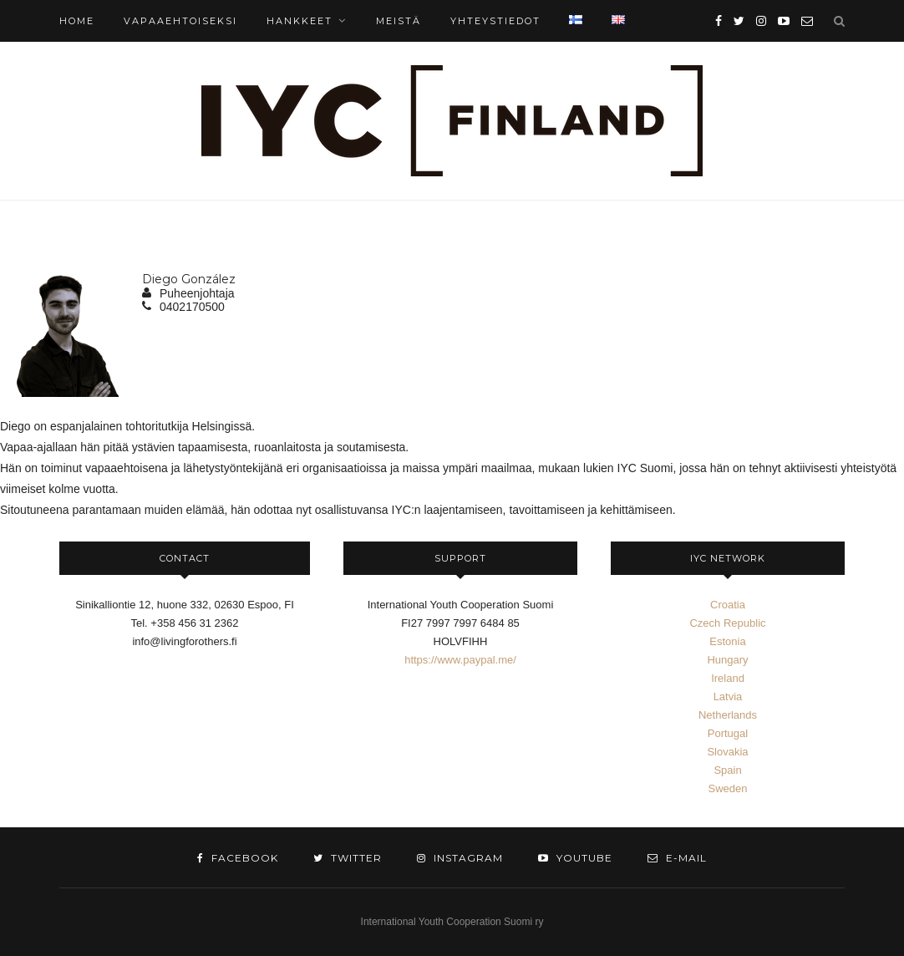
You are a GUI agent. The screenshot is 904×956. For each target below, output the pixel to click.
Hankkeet (300, 21)
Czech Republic (727, 623)
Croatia (727, 604)
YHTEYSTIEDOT (495, 21)
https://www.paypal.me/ (460, 659)
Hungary (727, 659)
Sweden (728, 788)
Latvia (728, 696)
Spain (727, 770)
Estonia (727, 641)
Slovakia (727, 751)
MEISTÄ (398, 21)
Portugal (728, 733)
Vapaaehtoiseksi (180, 21)
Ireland (727, 678)
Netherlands (727, 715)
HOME (76, 21)
